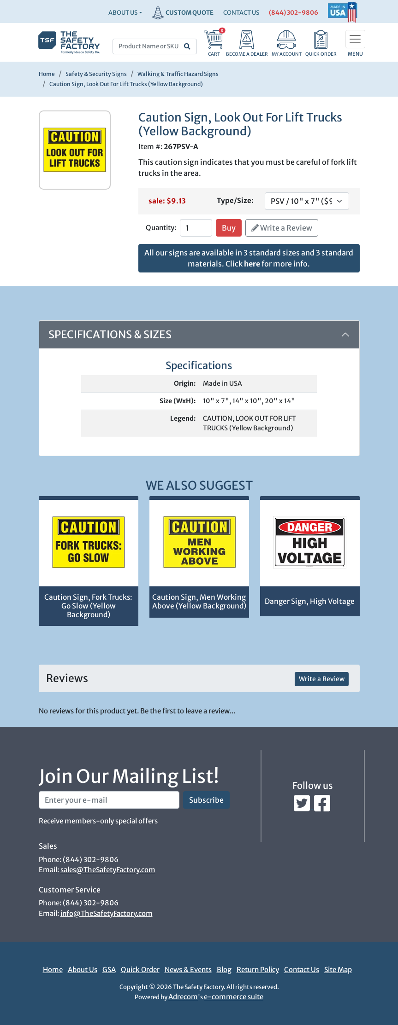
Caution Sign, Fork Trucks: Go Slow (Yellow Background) (88, 606)
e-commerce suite (233, 996)
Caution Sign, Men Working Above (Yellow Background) (199, 601)
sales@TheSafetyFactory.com (107, 869)
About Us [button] (122, 13)
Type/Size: (235, 200)
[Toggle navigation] (355, 39)
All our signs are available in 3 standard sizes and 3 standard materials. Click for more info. (248, 258)
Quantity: (161, 227)
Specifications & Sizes (110, 334)
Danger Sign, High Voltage (310, 601)
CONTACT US (241, 13)
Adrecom (183, 996)
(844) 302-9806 (293, 13)
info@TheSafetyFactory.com (106, 913)
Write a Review (281, 227)
